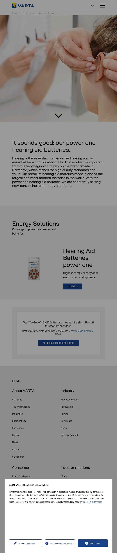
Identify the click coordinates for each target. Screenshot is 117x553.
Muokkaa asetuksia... (27, 543)
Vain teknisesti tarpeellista (62, 543)
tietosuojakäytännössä (92, 502)
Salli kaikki (95, 543)
